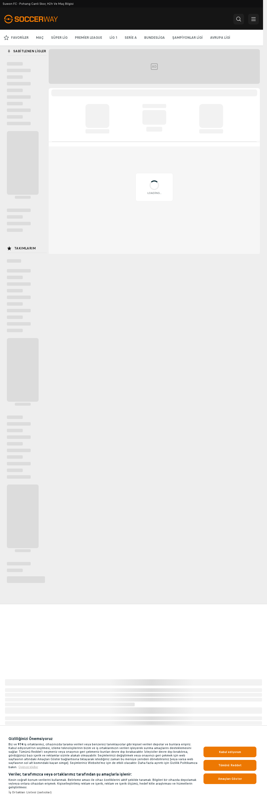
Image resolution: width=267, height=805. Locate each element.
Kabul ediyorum (230, 752)
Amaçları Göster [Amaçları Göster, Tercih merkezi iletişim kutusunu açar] (230, 779)
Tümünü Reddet (230, 765)
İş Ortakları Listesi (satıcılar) (30, 792)
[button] (238, 19)
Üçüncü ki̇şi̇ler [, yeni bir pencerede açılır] (28, 767)
